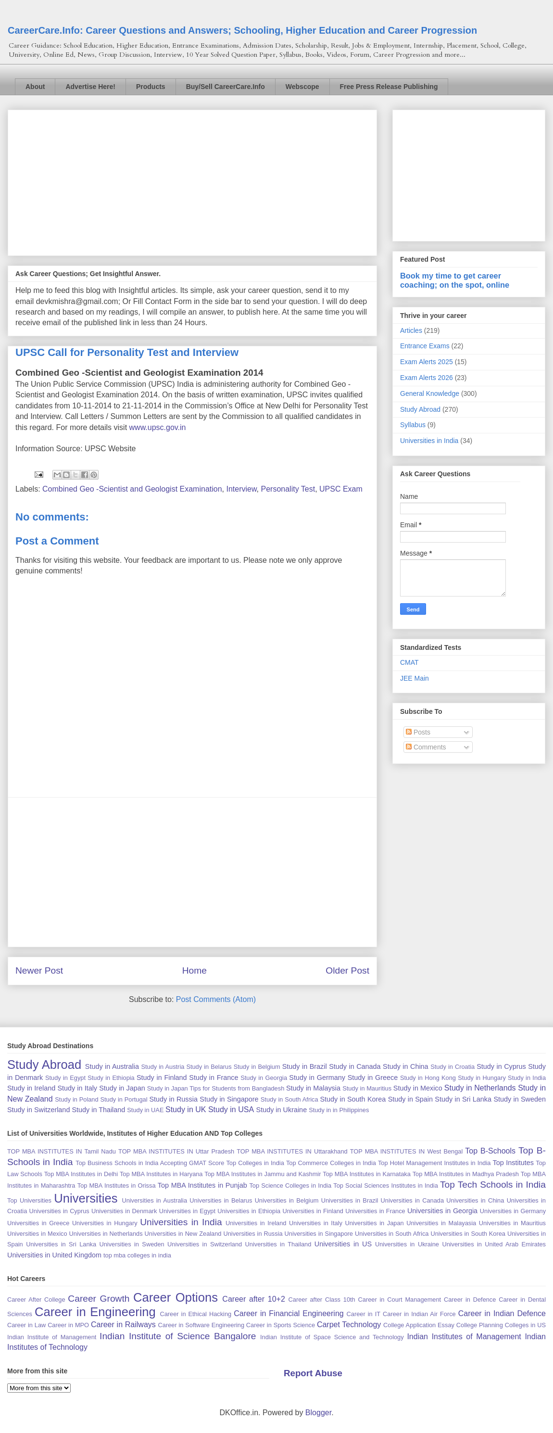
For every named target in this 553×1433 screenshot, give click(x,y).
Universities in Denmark (124, 1211)
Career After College (36, 1299)
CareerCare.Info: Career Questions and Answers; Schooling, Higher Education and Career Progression (242, 30)
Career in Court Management (399, 1299)
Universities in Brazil (349, 1200)
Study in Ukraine (281, 1110)
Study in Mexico (417, 1088)
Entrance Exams (425, 346)
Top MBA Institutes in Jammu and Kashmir (262, 1174)
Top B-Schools (490, 1151)
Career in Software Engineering (201, 1325)
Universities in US (343, 1244)
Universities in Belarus (220, 1200)
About (35, 86)
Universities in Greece (38, 1223)
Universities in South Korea (467, 1233)
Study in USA (231, 1109)
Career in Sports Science (280, 1325)
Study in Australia (112, 1066)
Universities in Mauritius (512, 1223)
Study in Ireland (31, 1088)
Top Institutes (513, 1163)
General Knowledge (429, 393)
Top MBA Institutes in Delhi (81, 1174)
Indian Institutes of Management (464, 1336)
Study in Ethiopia (111, 1077)
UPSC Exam (341, 489)
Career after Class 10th (322, 1299)
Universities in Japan (374, 1223)
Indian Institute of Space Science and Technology (332, 1337)
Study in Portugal (123, 1099)
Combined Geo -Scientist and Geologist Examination (132, 489)
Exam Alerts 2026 (426, 377)
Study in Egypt (65, 1077)
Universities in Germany (513, 1211)
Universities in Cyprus (59, 1211)
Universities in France (375, 1211)
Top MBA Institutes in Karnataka (367, 1174)
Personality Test (288, 489)
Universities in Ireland (256, 1223)
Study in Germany (317, 1077)
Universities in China (475, 1200)
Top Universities (29, 1200)
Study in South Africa (289, 1099)
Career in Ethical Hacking (195, 1314)
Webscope (302, 86)
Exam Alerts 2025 (426, 362)
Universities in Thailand (278, 1244)
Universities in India (429, 440)
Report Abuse (313, 1373)
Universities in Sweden (131, 1244)
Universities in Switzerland (204, 1244)
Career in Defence (470, 1299)
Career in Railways (123, 1324)
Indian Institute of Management (51, 1337)
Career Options (175, 1297)
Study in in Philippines (339, 1110)
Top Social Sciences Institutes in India (385, 1185)
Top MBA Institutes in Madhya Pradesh (466, 1174)
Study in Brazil (304, 1066)
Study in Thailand (98, 1110)
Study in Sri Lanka (463, 1099)
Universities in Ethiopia (248, 1211)
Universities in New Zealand (183, 1233)
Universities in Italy (315, 1223)
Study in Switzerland (38, 1110)
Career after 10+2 (253, 1299)
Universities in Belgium (287, 1200)
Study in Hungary (482, 1077)
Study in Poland (76, 1099)
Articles (411, 330)
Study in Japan (122, 1088)
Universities (85, 1198)
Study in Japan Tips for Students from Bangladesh (215, 1088)
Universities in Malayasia (441, 1223)
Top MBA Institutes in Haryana (161, 1174)
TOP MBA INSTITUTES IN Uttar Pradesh (176, 1151)
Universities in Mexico (37, 1233)
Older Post (347, 970)
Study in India (527, 1077)
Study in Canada (354, 1066)
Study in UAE (145, 1110)
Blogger (318, 1412)
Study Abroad (420, 409)
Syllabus (413, 425)
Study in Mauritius (366, 1088)
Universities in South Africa (391, 1233)
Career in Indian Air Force (419, 1314)
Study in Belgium (257, 1066)
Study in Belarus (208, 1066)
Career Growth (98, 1299)
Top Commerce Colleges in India (331, 1163)
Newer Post (39, 970)
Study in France (213, 1077)
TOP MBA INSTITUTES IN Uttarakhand (292, 1151)
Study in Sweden (519, 1099)
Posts (418, 732)
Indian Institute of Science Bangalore (178, 1336)
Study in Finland (162, 1077)
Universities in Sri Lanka (61, 1244)
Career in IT (363, 1314)
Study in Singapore (229, 1099)
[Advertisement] (192, 181)
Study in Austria (162, 1066)
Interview (241, 489)
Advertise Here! (90, 86)
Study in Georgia (263, 1077)
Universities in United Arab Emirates (494, 1244)
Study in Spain (410, 1099)
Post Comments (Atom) (216, 999)
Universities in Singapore (319, 1233)
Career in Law (26, 1325)
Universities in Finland (312, 1211)
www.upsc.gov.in (157, 427)
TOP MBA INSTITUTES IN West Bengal (406, 1151)
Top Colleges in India (255, 1163)
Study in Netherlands (480, 1088)
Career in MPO (68, 1325)
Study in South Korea (353, 1099)
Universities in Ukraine (407, 1244)
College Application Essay (418, 1325)
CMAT (409, 662)
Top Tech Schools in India (493, 1184)
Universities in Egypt (187, 1211)
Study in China (405, 1066)
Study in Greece (373, 1077)
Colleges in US (525, 1325)
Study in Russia (173, 1099)
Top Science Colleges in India (290, 1185)
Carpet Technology (349, 1324)
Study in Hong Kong (428, 1077)
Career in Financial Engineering (289, 1313)
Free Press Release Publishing (389, 86)
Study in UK (185, 1109)
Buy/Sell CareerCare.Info (225, 86)
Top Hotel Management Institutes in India (434, 1163)
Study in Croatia (452, 1066)
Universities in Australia (154, 1200)
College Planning (479, 1325)
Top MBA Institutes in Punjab (202, 1185)
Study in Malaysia (313, 1088)
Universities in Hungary (105, 1223)
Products (150, 86)
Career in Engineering (95, 1312)
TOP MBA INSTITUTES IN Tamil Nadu (61, 1151)
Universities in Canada (412, 1200)
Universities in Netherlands (106, 1233)
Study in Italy (77, 1088)
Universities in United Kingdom (54, 1255)
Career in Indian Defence (502, 1313)
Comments (426, 747)
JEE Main (414, 678)
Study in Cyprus (501, 1066)
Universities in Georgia (442, 1211)
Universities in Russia (252, 1233)
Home (194, 970)
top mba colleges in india (137, 1255)
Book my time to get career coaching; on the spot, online (454, 280)
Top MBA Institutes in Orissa (116, 1185)
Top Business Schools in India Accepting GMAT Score (149, 1163)
